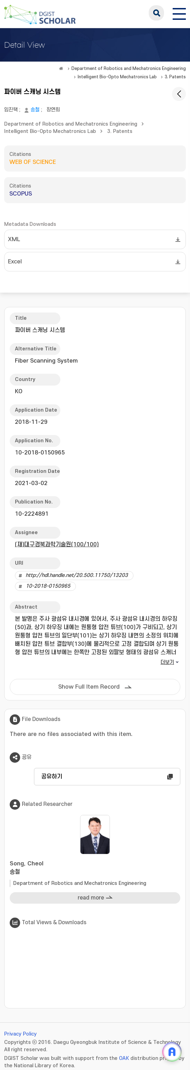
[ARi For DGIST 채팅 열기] (172, 1052)
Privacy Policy (20, 1034)
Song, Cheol (95, 868)
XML (14, 239)
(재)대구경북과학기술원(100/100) (57, 544)
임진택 (11, 110)
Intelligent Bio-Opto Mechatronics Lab (117, 76)
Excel (15, 262)
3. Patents (175, 76)
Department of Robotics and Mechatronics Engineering (128, 68)
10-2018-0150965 (48, 586)
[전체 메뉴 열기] (179, 12)
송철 (35, 110)
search (156, 13)
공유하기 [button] (51, 777)
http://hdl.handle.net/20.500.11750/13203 (77, 575)
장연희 (53, 110)
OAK (124, 1058)
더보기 (167, 662)
